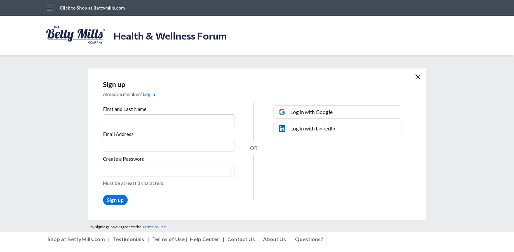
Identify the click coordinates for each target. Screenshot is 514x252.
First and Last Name (124, 109)
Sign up (115, 200)
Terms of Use (168, 239)
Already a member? (129, 94)
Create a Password (124, 159)
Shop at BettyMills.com (76, 239)
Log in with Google (311, 112)
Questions (308, 239)
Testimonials (128, 239)
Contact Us (241, 239)
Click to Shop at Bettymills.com (92, 8)
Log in (149, 94)
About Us (274, 239)
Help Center (204, 239)
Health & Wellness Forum (170, 35)
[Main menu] (49, 8)
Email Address (118, 134)
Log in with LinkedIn (312, 128)
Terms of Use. (154, 226)
